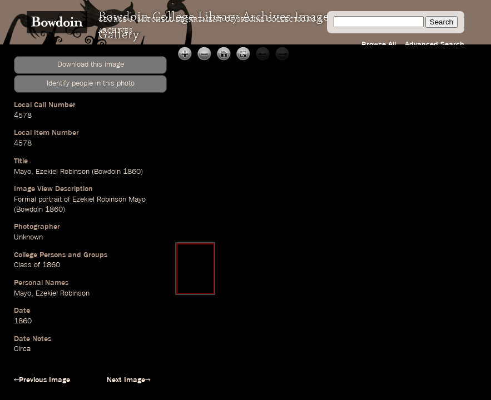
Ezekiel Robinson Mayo (109, 199)
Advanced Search (434, 44)
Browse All (378, 44)
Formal (25, 199)
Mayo (22, 172)
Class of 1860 (37, 265)
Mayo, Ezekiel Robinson (52, 293)
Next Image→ (128, 380)
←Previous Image (42, 380)
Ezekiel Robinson (63, 172)
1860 (132, 172)
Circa (22, 349)
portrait (50, 199)
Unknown (28, 237)
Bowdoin (107, 172)
